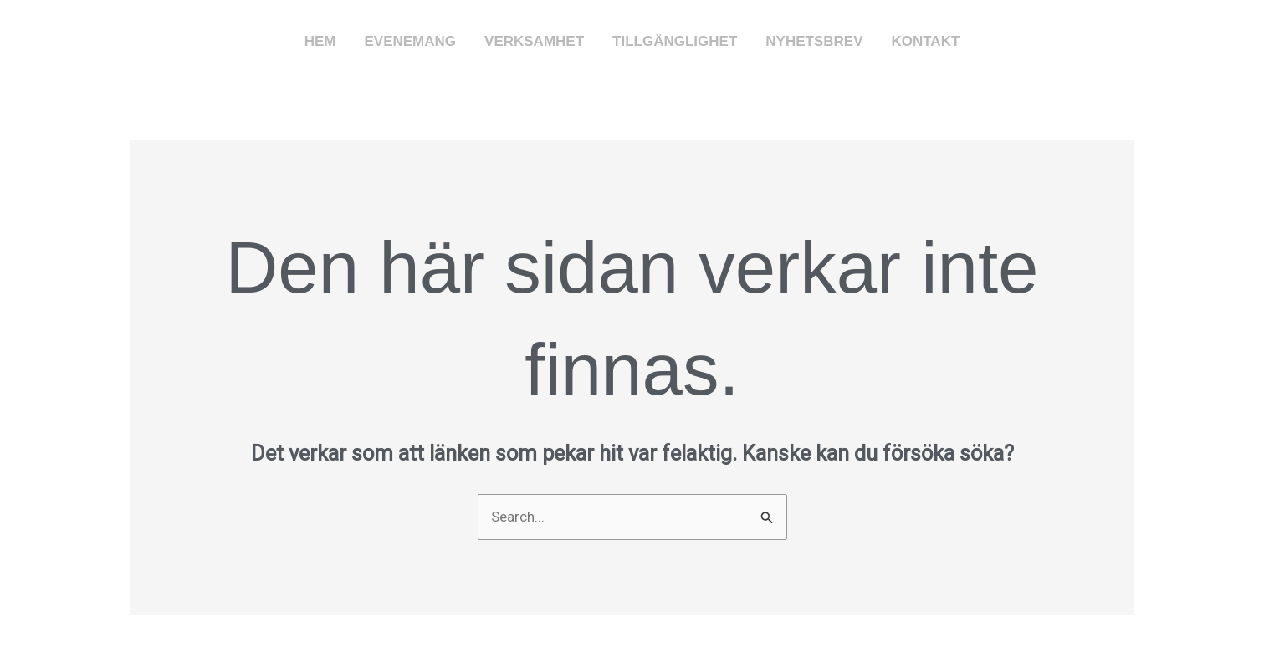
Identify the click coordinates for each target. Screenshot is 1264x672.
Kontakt (925, 41)
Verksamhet (534, 41)
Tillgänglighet (674, 41)
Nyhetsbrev (813, 41)
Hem (320, 41)
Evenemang (410, 41)
